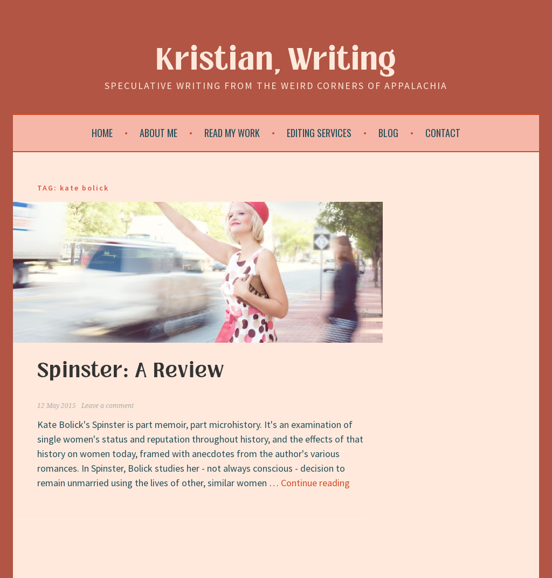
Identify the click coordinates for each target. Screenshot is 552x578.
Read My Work (232, 133)
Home (102, 133)
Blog (388, 133)
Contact (442, 133)
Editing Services (319, 133)
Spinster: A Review (130, 371)
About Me (158, 133)
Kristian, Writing (276, 60)
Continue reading (315, 483)
